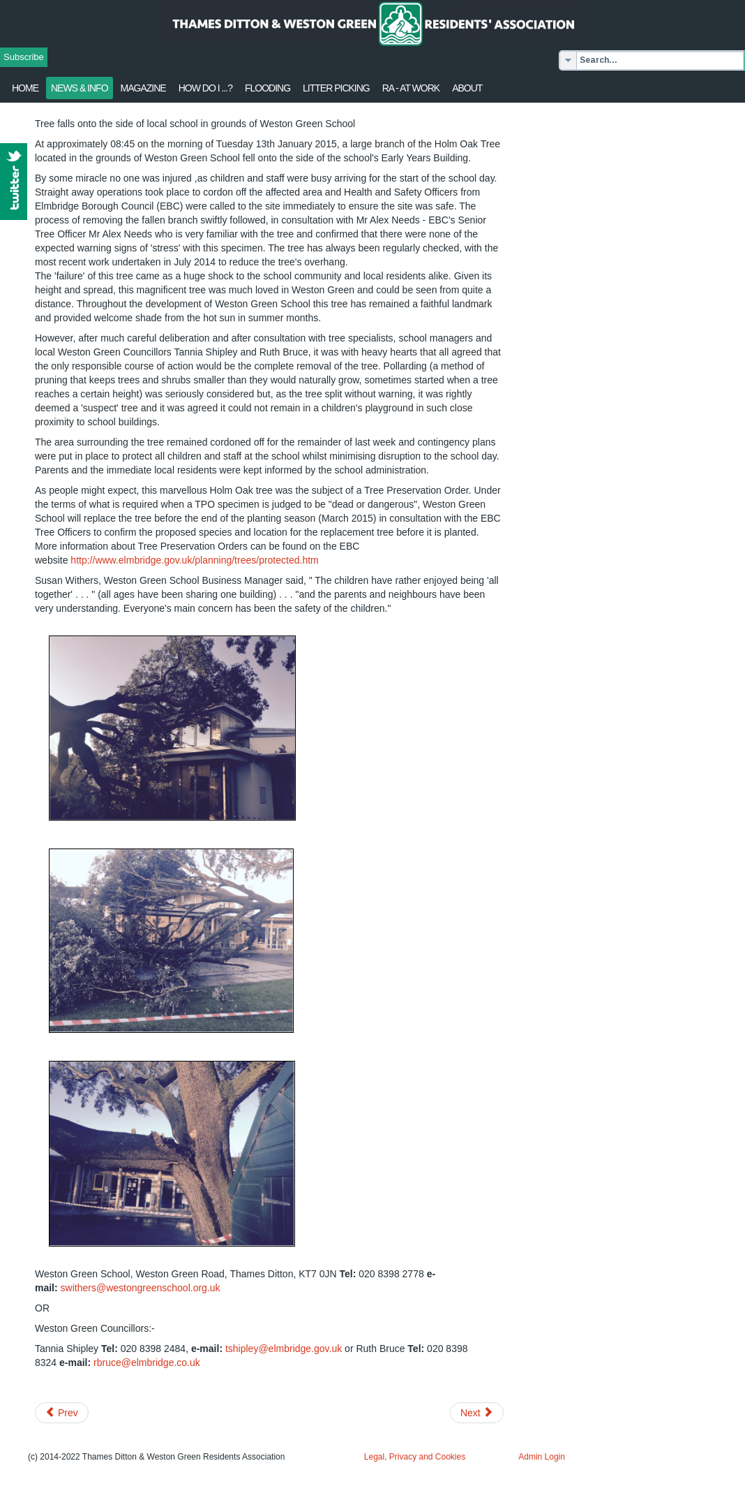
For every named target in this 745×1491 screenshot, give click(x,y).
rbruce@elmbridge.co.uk (146, 1362)
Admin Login (541, 1457)
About (467, 88)
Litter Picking (336, 88)
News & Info (79, 88)
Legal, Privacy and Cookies (414, 1457)
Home (25, 88)
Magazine (143, 88)
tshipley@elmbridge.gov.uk (283, 1348)
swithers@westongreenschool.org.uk (140, 1287)
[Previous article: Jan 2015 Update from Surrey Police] (62, 1412)
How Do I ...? (205, 88)
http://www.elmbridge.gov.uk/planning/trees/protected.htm (194, 560)
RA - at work (410, 88)
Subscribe (23, 57)
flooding (267, 88)
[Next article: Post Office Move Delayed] (477, 1412)
